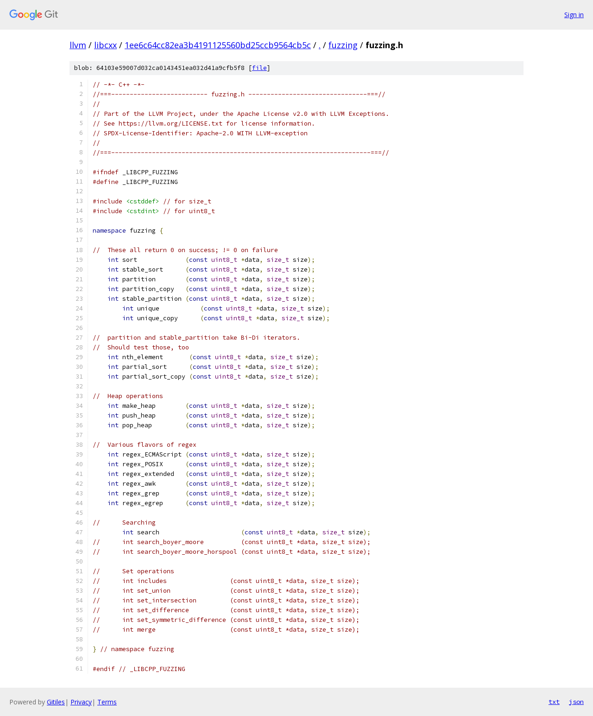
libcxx (105, 45)
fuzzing (343, 45)
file (259, 68)
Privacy (81, 701)
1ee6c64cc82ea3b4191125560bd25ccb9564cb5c (218, 45)
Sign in (574, 14)
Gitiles (56, 701)
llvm (77, 45)
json (576, 701)
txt (554, 701)
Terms (107, 701)
